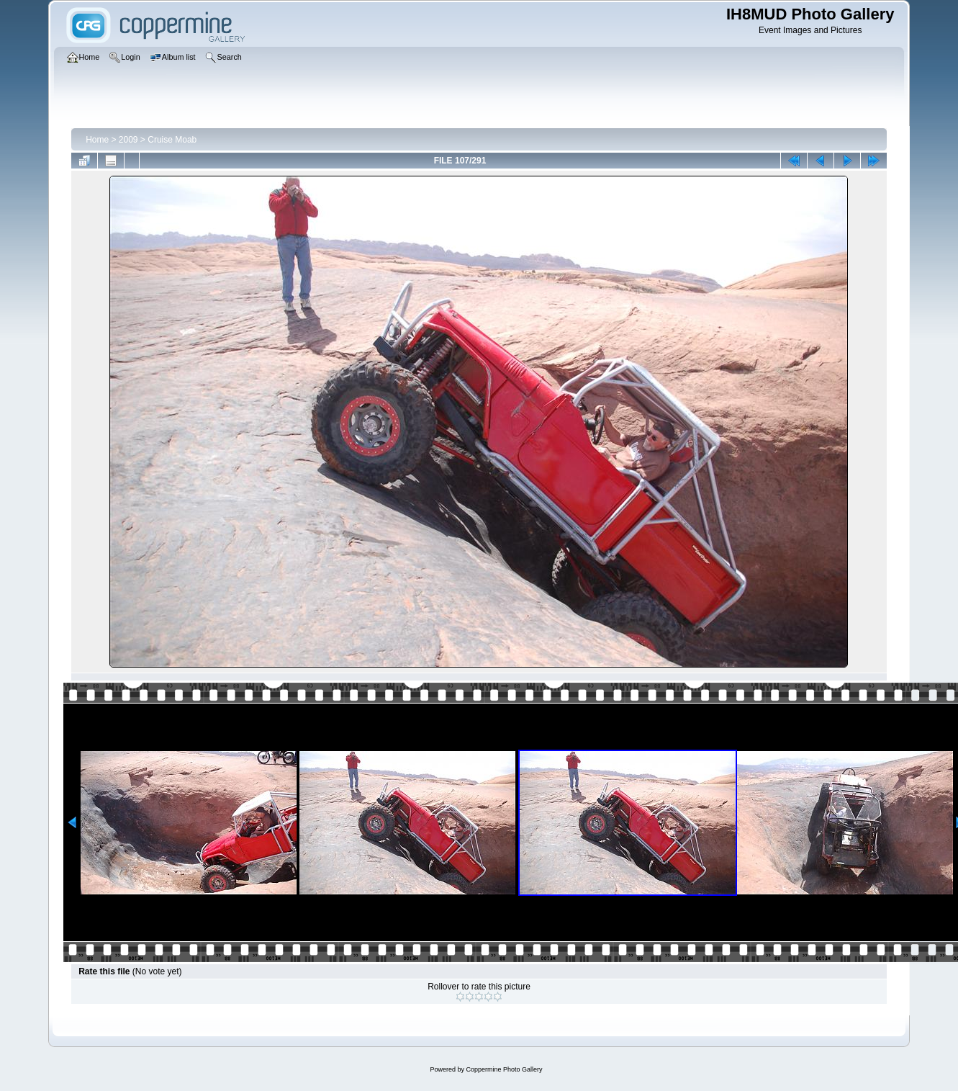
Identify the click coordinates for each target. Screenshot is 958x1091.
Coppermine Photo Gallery (504, 1069)
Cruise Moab (172, 140)
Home (97, 140)
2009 (128, 140)
